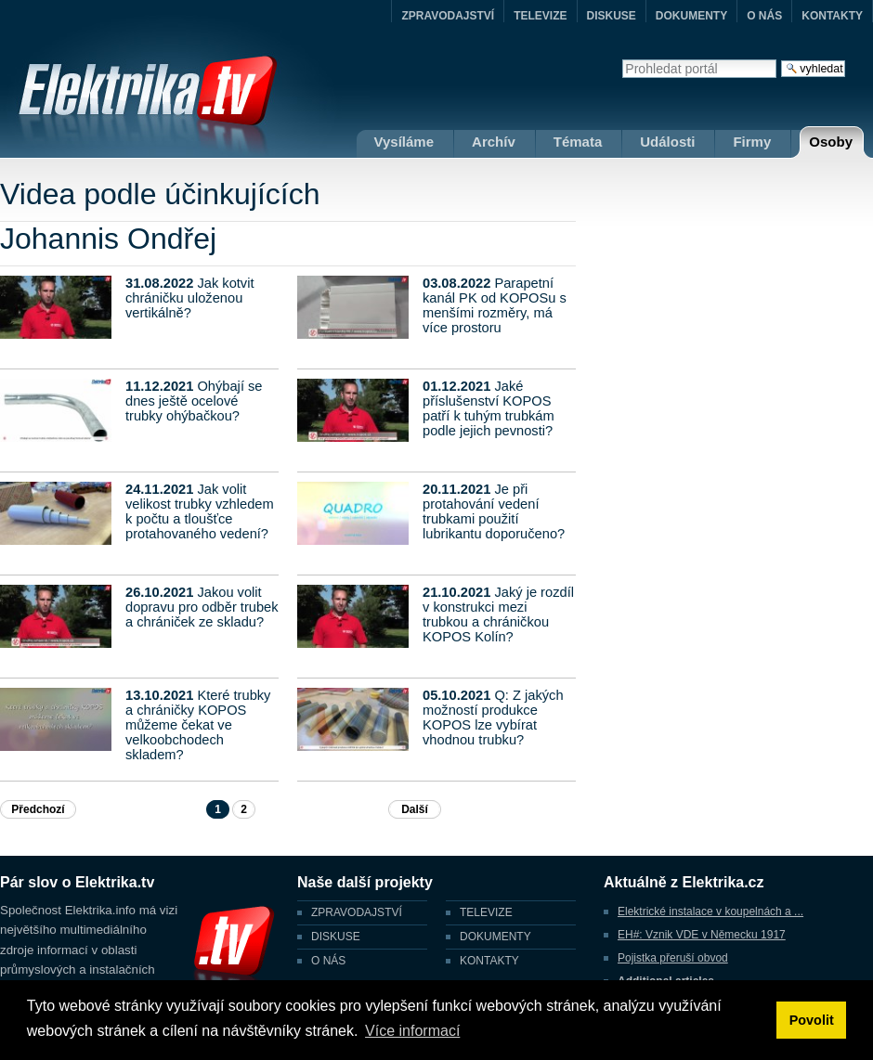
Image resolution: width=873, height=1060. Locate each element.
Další (414, 809)
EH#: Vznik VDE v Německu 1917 (702, 934)
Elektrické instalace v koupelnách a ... (710, 911)
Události (667, 141)
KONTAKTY (832, 15)
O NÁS (764, 15)
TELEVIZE (540, 15)
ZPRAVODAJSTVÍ (447, 15)
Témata (578, 141)
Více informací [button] (412, 1031)
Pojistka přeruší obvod (673, 957)
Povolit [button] (811, 1020)
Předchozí (37, 809)
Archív (493, 141)
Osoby (831, 141)
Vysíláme (404, 141)
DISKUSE (611, 15)
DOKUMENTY (691, 15)
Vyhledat (621, 58)
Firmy (752, 141)
